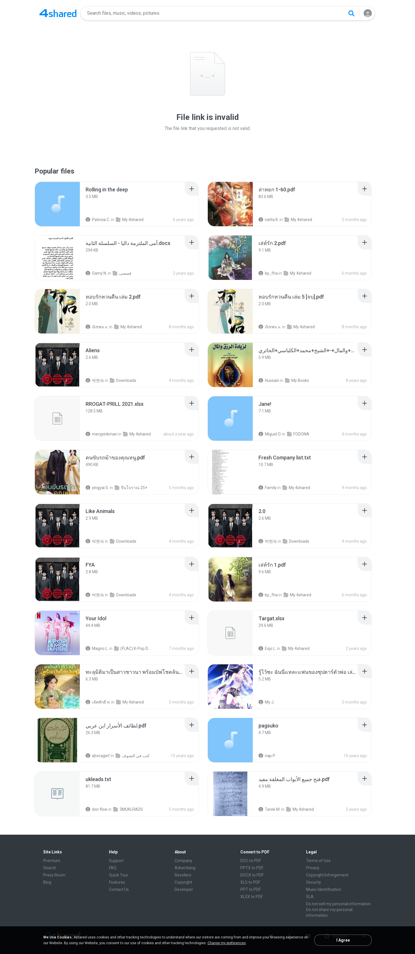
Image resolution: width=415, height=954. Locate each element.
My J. (266, 702)
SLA (310, 896)
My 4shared (130, 219)
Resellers (183, 875)
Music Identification (323, 889)
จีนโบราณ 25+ (131, 487)
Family (268, 487)
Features (117, 882)
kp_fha (268, 273)
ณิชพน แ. (97, 327)
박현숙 (95, 380)
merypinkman (101, 434)
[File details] (57, 204)
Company (183, 860)
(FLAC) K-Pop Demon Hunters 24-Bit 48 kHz (133, 648)
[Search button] (351, 13)
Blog (47, 882)
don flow (96, 809)
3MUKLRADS (128, 809)
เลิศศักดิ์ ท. (98, 702)
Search (49, 868)
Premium (51, 860)
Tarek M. (269, 809)
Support (116, 860)
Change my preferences (226, 943)
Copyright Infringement (327, 875)
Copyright (183, 882)
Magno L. (97, 648)
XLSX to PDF (251, 896)
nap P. (267, 755)
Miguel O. (270, 434)
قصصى (122, 273)
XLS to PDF (250, 882)
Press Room (54, 875)
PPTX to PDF (251, 868)
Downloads (123, 380)
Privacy (312, 868)
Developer (184, 889)
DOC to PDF (250, 860)
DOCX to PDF (252, 875)
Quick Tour (118, 875)
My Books (297, 380)
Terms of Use (318, 860)
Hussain (269, 380)
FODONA (298, 434)
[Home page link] (57, 13)
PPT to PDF (250, 889)
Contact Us (119, 889)
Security (313, 882)
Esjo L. (267, 648)
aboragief (98, 755)
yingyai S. (97, 487)
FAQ (112, 868)
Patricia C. (98, 219)
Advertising (185, 868)
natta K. (269, 219)
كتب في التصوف (133, 755)
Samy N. (96, 273)
